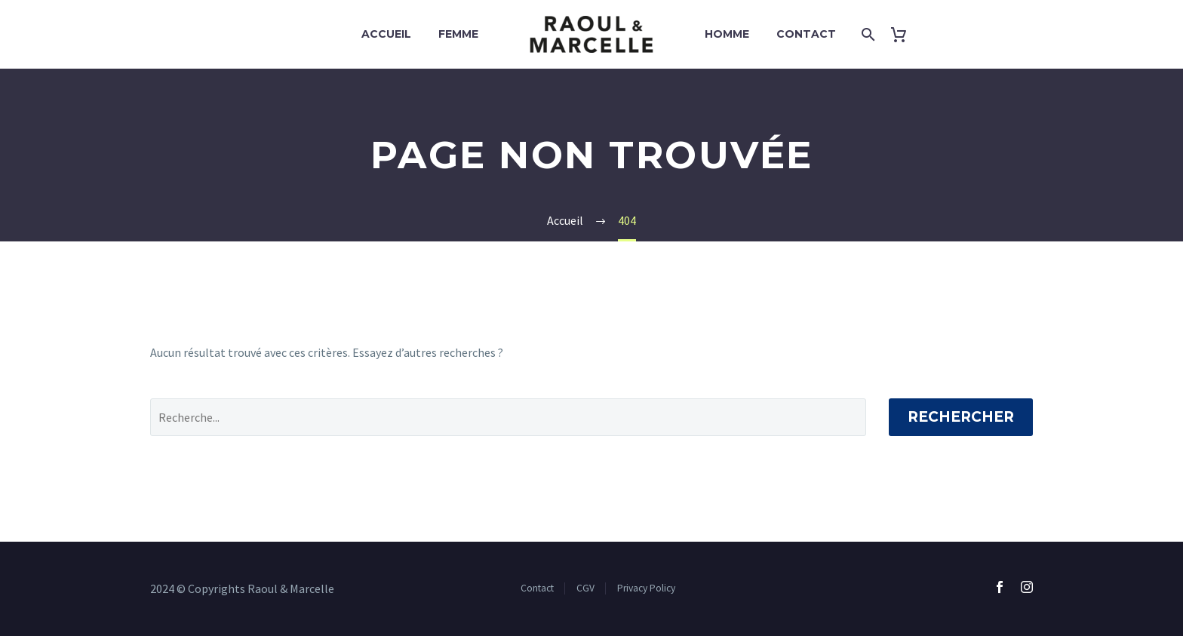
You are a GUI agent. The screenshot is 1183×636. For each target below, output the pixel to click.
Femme (458, 34)
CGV (585, 588)
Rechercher (961, 417)
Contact (806, 34)
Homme (727, 34)
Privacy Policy (646, 588)
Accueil (386, 34)
